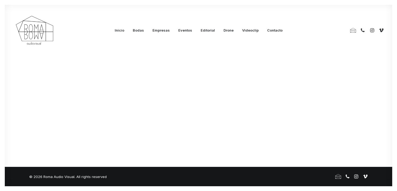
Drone (229, 30)
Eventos (185, 30)
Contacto (275, 30)
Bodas (138, 30)
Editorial (208, 30)
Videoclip (250, 30)
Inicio (119, 30)
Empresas (161, 30)
